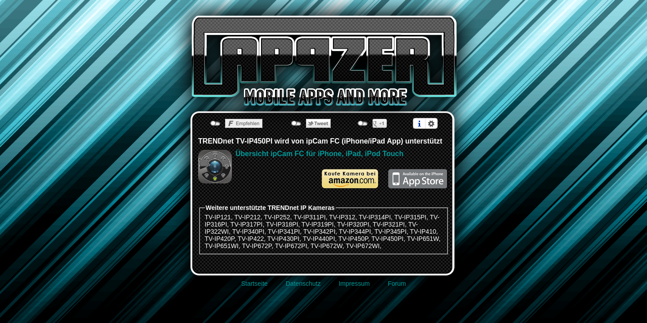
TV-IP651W (423, 238)
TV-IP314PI (375, 217)
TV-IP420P (220, 238)
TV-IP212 (247, 217)
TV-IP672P (257, 245)
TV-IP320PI (353, 224)
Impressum (354, 283)
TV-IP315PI (410, 217)
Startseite (254, 283)
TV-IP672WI (362, 245)
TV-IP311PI (309, 217)
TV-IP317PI (246, 224)
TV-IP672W (326, 245)
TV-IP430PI (283, 238)
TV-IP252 (277, 217)
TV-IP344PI (355, 231)
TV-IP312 (342, 217)
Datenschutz (303, 283)
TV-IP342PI (319, 231)
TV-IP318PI (282, 224)
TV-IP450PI (388, 238)
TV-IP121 (218, 217)
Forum (397, 283)
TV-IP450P (353, 238)
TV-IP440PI (319, 238)
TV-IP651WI (222, 245)
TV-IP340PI (248, 231)
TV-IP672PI (291, 245)
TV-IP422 (251, 238)
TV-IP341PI (284, 231)
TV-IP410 (423, 231)
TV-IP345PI (390, 231)
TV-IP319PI (317, 224)
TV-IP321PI (388, 224)
